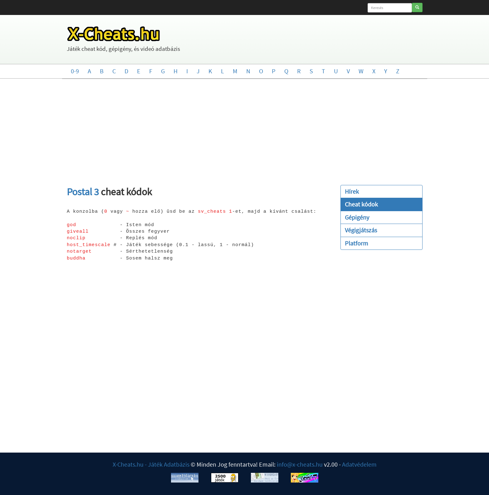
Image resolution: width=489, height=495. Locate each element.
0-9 (75, 71)
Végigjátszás (361, 230)
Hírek (352, 191)
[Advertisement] (245, 128)
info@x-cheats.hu (300, 464)
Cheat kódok (361, 204)
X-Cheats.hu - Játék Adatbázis (151, 464)
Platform (356, 243)
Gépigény (357, 217)
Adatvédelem (359, 464)
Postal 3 (83, 192)
